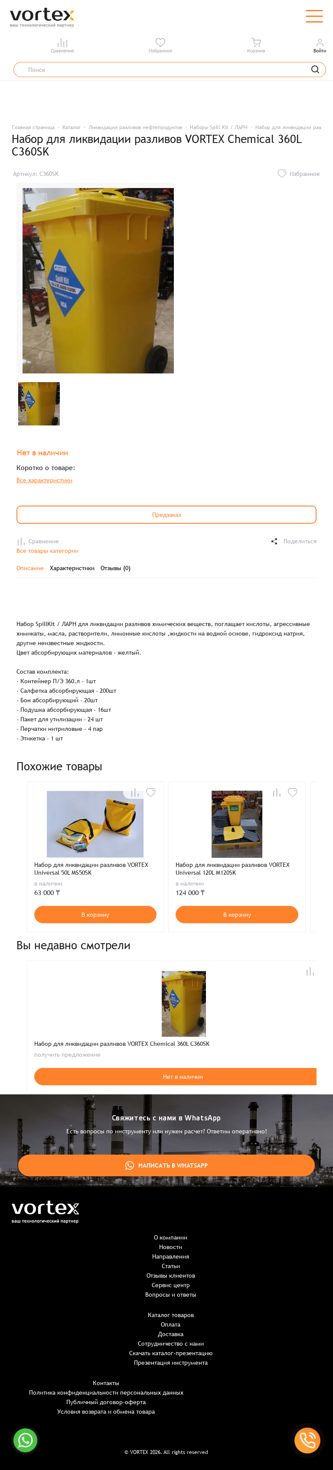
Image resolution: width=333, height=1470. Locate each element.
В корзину (95, 914)
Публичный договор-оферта (106, 1402)
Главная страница (33, 127)
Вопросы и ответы (170, 1294)
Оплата (170, 1324)
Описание (30, 568)
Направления (170, 1256)
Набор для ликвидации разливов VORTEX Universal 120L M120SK (233, 868)
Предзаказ (166, 514)
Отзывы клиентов (171, 1275)
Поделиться (293, 541)
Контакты (106, 1382)
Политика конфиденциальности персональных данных (106, 1392)
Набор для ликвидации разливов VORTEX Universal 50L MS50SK (91, 868)
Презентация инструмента (171, 1362)
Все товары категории (47, 550)
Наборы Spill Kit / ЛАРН (219, 127)
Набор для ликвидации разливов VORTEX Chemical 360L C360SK (121, 1043)
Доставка (170, 1333)
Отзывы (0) (116, 568)
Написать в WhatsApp (166, 1165)
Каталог (71, 127)
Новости (170, 1246)
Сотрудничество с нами (171, 1343)
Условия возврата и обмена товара (106, 1411)
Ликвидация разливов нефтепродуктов (135, 127)
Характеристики (72, 568)
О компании (170, 1237)
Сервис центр (171, 1285)
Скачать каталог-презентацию (170, 1353)
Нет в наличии (183, 1076)
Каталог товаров (171, 1314)
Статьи (171, 1265)
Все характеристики (44, 480)
